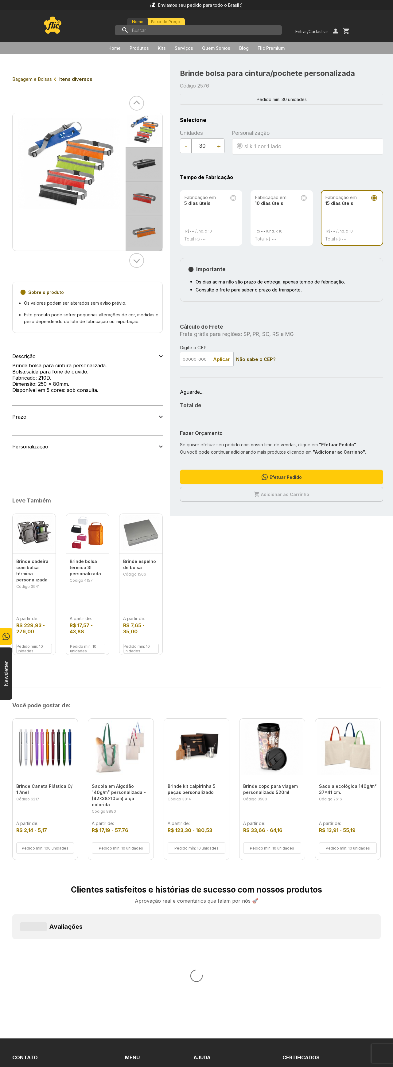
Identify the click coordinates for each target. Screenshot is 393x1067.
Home (114, 48)
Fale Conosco (209, 935)
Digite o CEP (193, 347)
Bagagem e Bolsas (32, 79)
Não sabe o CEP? (256, 359)
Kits (162, 48)
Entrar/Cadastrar (311, 31)
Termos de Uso (211, 947)
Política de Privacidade (219, 958)
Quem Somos (216, 48)
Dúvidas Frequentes (216, 924)
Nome (137, 21)
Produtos (139, 48)
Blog (244, 48)
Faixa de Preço (165, 21)
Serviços (184, 48)
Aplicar (221, 359)
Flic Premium (271, 48)
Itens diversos (75, 79)
